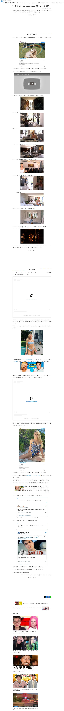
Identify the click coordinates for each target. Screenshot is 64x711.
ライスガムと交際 (28, 359)
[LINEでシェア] (50, 598)
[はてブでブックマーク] (49, 598)
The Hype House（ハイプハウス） (33, 576)
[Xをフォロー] (10, 699)
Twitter (10, 687)
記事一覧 (5, 694)
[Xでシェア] (45, 598)
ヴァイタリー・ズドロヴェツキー (34, 475)
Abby (32, 355)
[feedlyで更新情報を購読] (13, 699)
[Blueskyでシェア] (46, 598)
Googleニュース (6, 688)
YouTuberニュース (24, 576)
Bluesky (14, 687)
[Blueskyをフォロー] (11, 699)
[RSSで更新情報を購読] (10, 702)
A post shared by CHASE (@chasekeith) (32, 418)
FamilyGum (16, 361)
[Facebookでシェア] (47, 598)
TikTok (41, 576)
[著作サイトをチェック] (8, 699)
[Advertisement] (32, 24)
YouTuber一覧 (10, 694)
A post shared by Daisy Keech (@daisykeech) (32, 315)
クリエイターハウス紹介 (47, 576)
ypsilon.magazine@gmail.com (9, 692)
